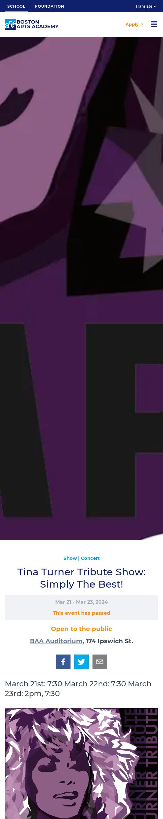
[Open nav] (154, 24)
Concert (90, 558)
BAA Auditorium (56, 641)
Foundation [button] (49, 6)
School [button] (16, 8)
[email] (99, 662)
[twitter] (81, 662)
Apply (134, 24)
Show (70, 558)
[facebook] (63, 662)
